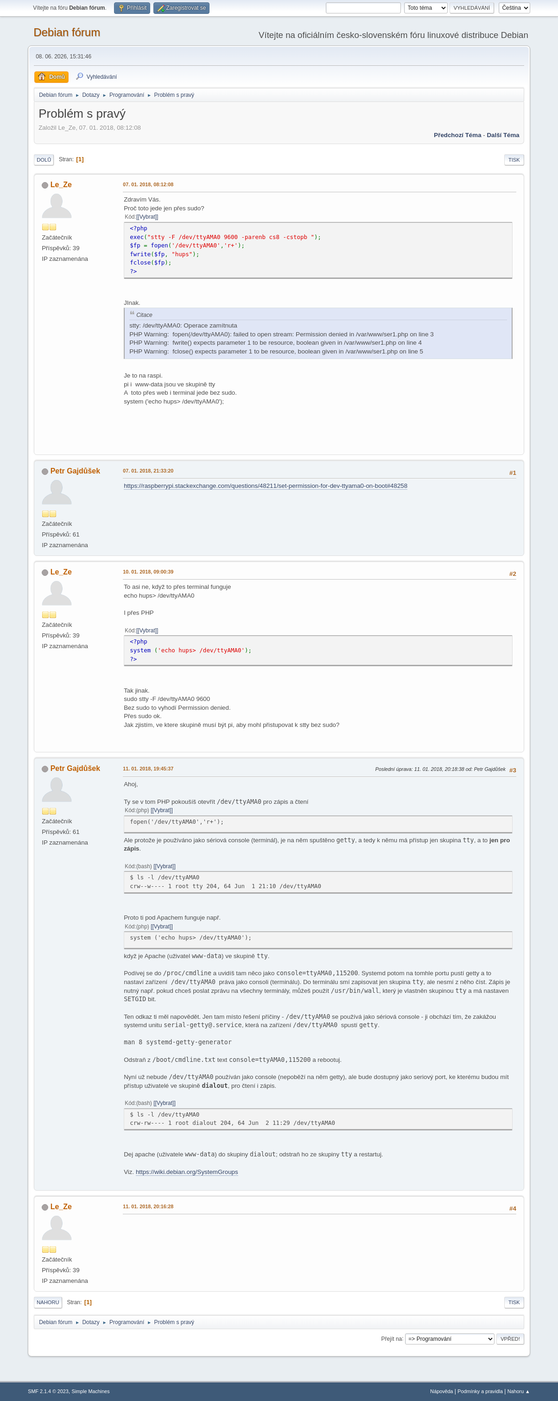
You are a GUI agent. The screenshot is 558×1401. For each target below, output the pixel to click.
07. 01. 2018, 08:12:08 (148, 184)
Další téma (503, 135)
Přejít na (391, 1338)
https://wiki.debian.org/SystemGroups (187, 1171)
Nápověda (441, 1391)
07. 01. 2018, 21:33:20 (148, 470)
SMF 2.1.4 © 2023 (48, 1391)
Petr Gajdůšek (76, 471)
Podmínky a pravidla (480, 1391)
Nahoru (48, 1302)
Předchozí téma (457, 135)
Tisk (514, 160)
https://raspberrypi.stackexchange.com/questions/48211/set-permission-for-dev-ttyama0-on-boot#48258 (265, 485)
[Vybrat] (147, 217)
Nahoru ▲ (518, 1391)
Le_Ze (61, 185)
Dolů (44, 160)
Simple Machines (91, 1391)
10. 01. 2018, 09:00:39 (148, 571)
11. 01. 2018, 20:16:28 (148, 1206)
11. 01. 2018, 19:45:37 (148, 768)
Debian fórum (66, 32)
